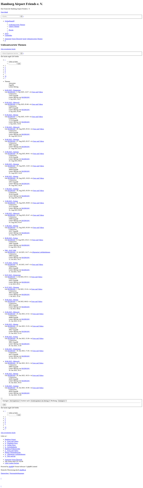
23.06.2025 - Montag (11, 324)
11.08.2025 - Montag (11, 226)
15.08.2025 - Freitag (11, 201)
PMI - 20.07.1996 (10, 250)
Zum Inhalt (4, 12)
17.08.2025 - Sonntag (11, 189)
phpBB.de (23, 470)
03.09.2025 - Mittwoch (12, 102)
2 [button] (5, 67)
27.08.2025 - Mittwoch (12, 127)
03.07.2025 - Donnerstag (13, 275)
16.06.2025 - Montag (11, 373)
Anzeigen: (11, 401)
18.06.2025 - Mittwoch (12, 361)
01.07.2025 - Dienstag (12, 287)
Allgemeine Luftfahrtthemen (41, 252)
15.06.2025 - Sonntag (11, 386)
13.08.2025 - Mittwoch (12, 213)
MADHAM (11, 92)
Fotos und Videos (37, 92)
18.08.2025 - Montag (11, 176)
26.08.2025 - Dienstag (12, 139)
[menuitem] (17, 25)
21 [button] (5, 76)
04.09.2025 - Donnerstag (13, 90)
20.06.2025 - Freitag (11, 337)
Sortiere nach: (36, 401)
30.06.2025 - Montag (11, 300)
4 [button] (5, 71)
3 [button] (5, 69)
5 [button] (5, 73)
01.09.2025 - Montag (11, 115)
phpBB (11, 466)
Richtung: (59, 401)
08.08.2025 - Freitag (11, 238)
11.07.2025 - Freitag (11, 263)
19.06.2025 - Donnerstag (13, 349)
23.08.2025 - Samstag (12, 152)
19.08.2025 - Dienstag (12, 164)
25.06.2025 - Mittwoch (12, 312)
